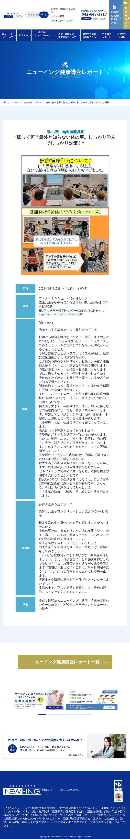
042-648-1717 (94, 14)
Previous (6, 701)
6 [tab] (88, 714)
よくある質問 (57, 16)
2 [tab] (52, 714)
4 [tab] (69, 714)
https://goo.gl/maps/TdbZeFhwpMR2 (61, 314)
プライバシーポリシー (62, 20)
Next (123, 701)
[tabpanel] (38, 700)
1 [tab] (42, 714)
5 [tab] (79, 714)
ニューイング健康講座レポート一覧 (65, 661)
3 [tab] (60, 714)
